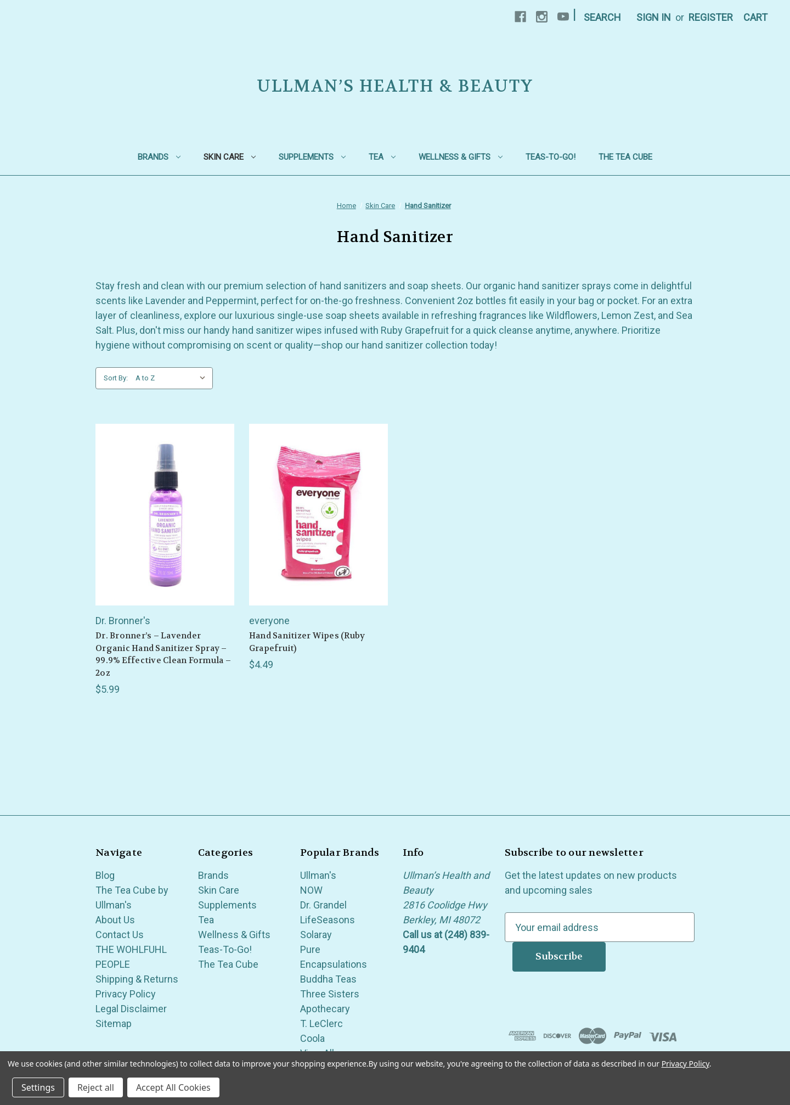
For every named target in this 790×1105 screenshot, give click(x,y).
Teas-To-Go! (550, 157)
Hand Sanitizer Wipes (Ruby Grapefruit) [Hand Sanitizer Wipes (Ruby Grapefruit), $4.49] (307, 642)
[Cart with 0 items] (755, 17)
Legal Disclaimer (131, 1008)
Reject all (95, 1087)
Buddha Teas (328, 979)
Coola (312, 1038)
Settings (38, 1087)
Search (602, 17)
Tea (382, 157)
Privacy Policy (125, 994)
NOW (311, 890)
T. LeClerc (321, 1023)
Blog (105, 875)
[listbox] (173, 378)
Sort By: (116, 378)
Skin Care (230, 157)
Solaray (316, 934)
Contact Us (119, 934)
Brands (159, 157)
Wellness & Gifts (461, 157)
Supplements (312, 157)
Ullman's (318, 875)
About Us (115, 919)
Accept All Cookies (173, 1087)
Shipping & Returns (136, 979)
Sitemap (113, 1023)
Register (711, 17)
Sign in (653, 17)
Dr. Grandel (323, 905)
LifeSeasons (327, 919)
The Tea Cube (625, 157)
